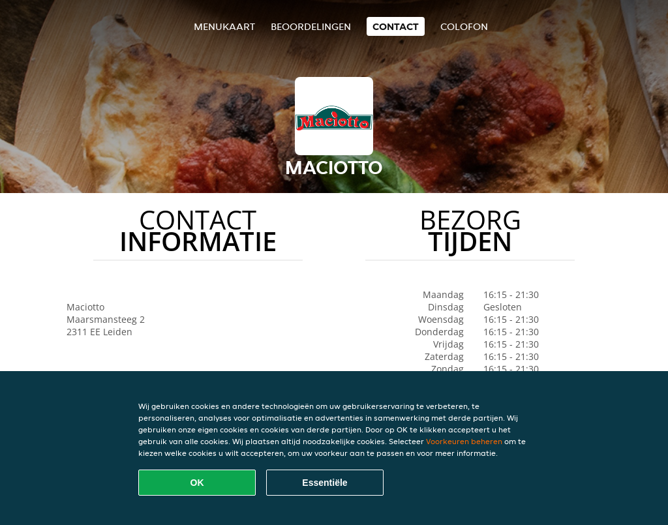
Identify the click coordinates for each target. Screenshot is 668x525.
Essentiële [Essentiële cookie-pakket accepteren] (324, 482)
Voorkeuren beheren (464, 441)
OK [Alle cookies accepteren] (197, 482)
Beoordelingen (311, 26)
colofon (464, 26)
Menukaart (224, 26)
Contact (395, 26)
